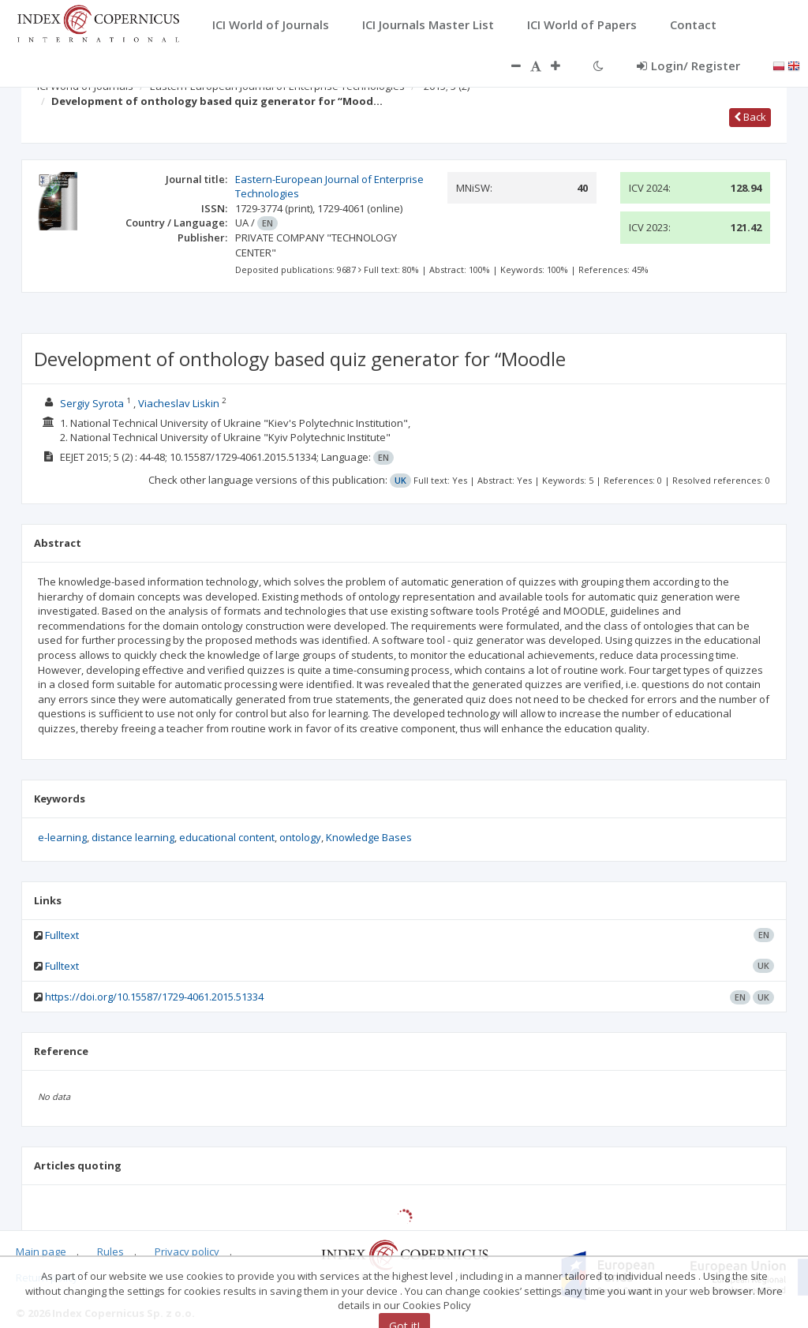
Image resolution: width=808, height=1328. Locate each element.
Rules (110, 1251)
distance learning (133, 837)
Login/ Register (688, 65)
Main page (41, 1251)
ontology (300, 837)
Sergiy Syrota (92, 403)
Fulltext (62, 935)
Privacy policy (187, 1251)
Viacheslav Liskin (178, 403)
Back (750, 117)
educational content (227, 837)
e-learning (62, 837)
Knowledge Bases (369, 837)
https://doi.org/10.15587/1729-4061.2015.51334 (154, 996)
